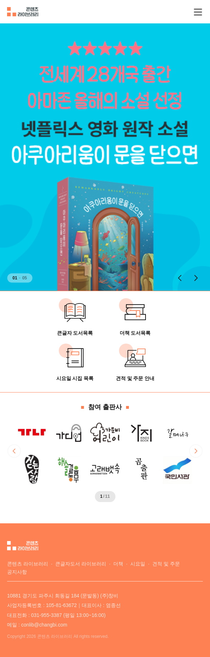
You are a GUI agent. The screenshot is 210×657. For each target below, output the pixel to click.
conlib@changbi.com (44, 625)
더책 (118, 564)
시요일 (137, 564)
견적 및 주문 (166, 564)
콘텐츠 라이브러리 (27, 564)
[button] (179, 278)
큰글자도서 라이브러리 (80, 564)
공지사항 (17, 572)
